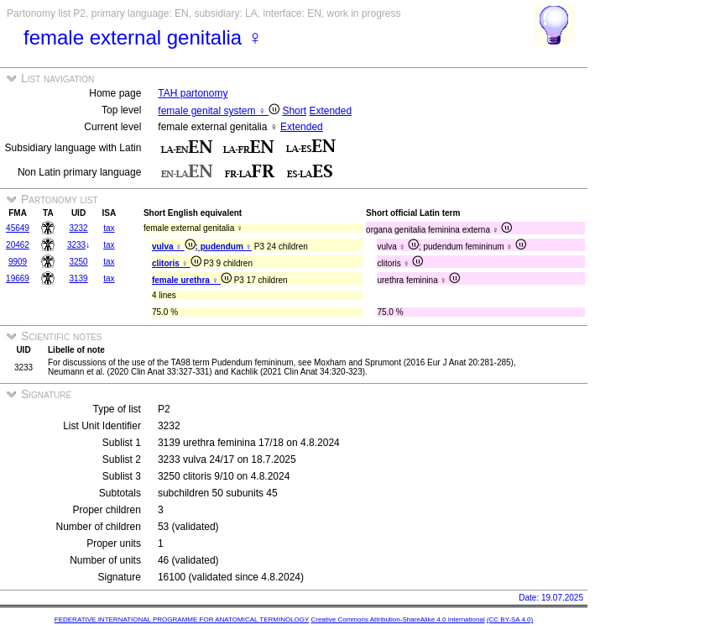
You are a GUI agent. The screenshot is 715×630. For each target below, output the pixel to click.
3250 (78, 261)
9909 (17, 261)
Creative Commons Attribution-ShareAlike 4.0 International (397, 619)
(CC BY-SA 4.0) (510, 619)
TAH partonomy (192, 93)
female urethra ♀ (192, 280)
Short (294, 111)
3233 (76, 244)
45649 (17, 228)
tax (108, 228)
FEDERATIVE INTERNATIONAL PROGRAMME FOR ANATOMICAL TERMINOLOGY (182, 619)
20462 (17, 244)
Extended (330, 111)
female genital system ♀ (218, 111)
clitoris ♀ (176, 263)
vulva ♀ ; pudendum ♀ (202, 246)
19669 (17, 278)
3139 (78, 278)
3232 (78, 228)
